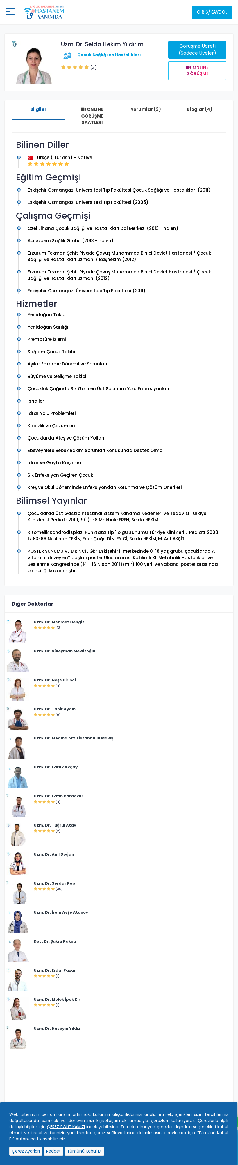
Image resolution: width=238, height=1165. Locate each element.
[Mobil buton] (10, 12)
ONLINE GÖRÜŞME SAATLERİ (92, 115)
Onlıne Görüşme (197, 70)
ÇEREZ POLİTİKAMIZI (66, 1127)
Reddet (53, 1151)
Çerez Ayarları (26, 1151)
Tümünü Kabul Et (84, 1151)
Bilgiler (38, 109)
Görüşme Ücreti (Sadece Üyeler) (197, 49)
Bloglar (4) (199, 109)
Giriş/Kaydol (212, 12)
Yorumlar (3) (145, 109)
